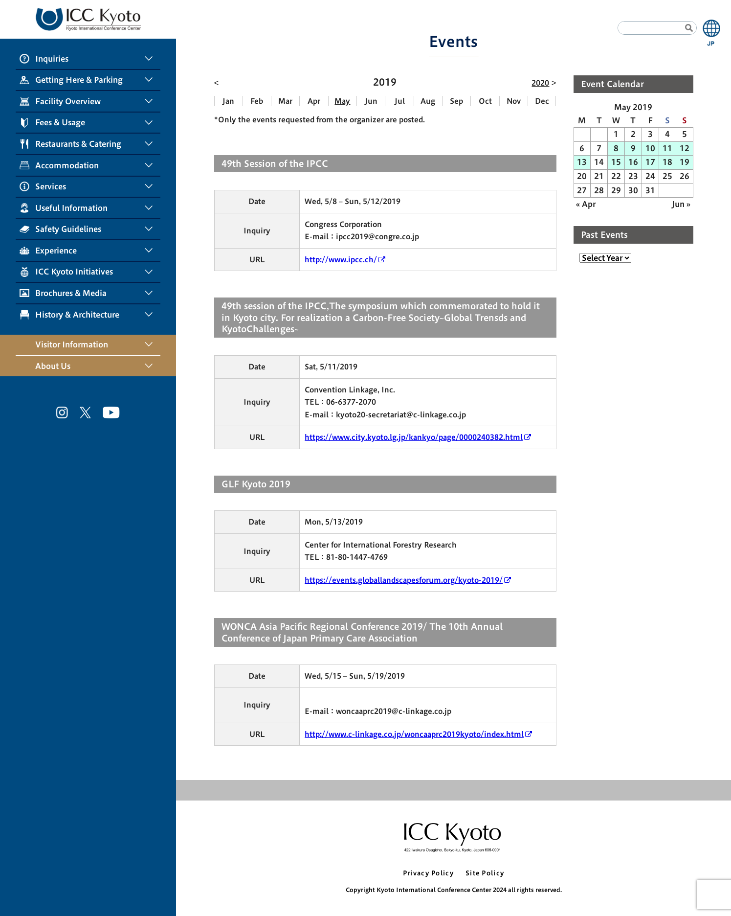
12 (684, 148)
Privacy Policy (428, 873)
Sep (456, 101)
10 (650, 148)
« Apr (586, 204)
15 (616, 162)
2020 (540, 83)
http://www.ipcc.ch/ (341, 259)
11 (667, 148)
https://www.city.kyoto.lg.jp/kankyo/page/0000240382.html (414, 437)
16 (633, 162)
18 (667, 162)
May (342, 101)
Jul (400, 101)
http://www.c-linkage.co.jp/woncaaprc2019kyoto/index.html (414, 734)
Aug (428, 101)
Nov (514, 101)
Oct (485, 101)
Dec (542, 101)
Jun (371, 101)
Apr (314, 101)
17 (650, 162)
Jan (228, 101)
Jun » (681, 204)
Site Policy (484, 873)
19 (684, 162)
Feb (256, 101)
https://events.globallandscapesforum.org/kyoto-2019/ (404, 580)
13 (582, 162)
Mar (285, 101)
